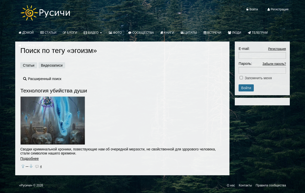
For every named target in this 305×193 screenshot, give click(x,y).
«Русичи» (25, 185)
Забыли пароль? (274, 64)
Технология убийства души (53, 90)
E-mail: (244, 49)
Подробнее (29, 159)
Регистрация (277, 49)
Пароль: (245, 64)
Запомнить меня (258, 78)
